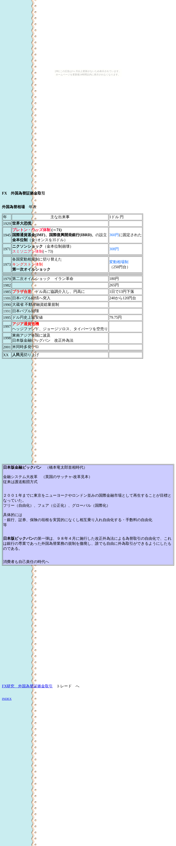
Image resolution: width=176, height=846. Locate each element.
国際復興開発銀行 (64, 235)
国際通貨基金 (23, 235)
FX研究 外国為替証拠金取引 (27, 686)
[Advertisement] (45, 133)
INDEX (6, 699)
